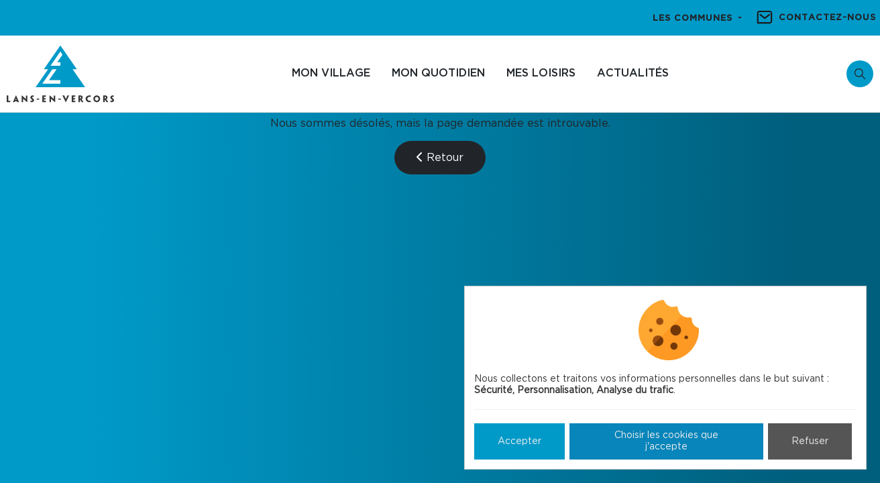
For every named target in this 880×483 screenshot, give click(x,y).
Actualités (633, 73)
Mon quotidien (438, 73)
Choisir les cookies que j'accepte (666, 441)
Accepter (519, 441)
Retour (440, 157)
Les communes (694, 18)
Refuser (809, 441)
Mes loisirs (540, 73)
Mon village (331, 73)
